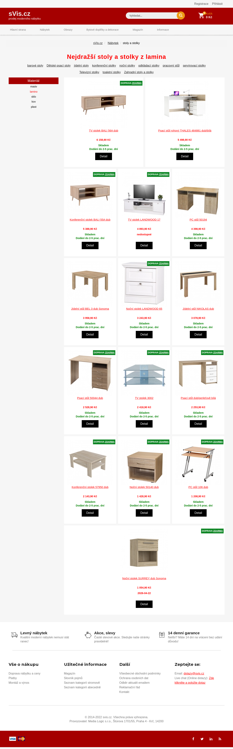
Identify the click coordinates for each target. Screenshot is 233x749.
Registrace (201, 3)
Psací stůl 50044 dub (90, 400)
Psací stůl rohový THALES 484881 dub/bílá (184, 132)
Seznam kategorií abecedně (82, 689)
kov (34, 103)
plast (34, 108)
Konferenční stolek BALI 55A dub (90, 221)
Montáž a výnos (19, 684)
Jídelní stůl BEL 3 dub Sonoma (90, 310)
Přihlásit (217, 3)
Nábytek (41, 30)
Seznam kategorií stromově (82, 684)
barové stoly (35, 67)
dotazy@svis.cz (194, 675)
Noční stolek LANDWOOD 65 (144, 310)
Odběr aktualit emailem (134, 684)
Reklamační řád (129, 689)
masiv (33, 88)
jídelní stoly (81, 67)
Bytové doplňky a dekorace (93, 30)
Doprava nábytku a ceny (25, 675)
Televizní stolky (89, 74)
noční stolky (127, 67)
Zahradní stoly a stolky (139, 74)
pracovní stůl (171, 67)
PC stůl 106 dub (198, 489)
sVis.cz (25, 15)
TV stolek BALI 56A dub (103, 132)
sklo (33, 98)
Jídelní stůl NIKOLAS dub (198, 310)
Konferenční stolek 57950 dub (90, 489)
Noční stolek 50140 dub (144, 489)
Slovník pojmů (73, 679)
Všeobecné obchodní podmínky (140, 675)
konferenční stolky (104, 67)
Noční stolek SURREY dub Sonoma (144, 580)
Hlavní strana (17, 30)
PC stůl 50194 (198, 221)
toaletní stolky (112, 74)
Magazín (126, 30)
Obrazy (61, 30)
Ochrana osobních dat (133, 679)
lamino (33, 93)
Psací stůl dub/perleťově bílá (198, 400)
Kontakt (124, 693)
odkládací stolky (148, 67)
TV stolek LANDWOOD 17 (144, 221)
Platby (13, 679)
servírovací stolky (194, 67)
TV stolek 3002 (144, 400)
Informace (149, 30)
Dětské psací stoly (59, 67)
